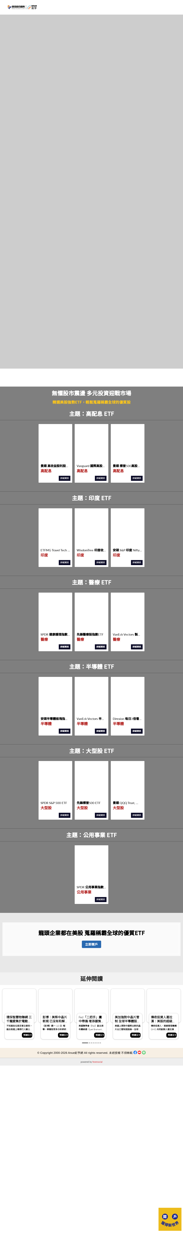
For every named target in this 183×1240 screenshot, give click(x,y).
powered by (91, 1062)
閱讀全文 (27, 1035)
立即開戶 (91, 944)
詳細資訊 (64, 478)
